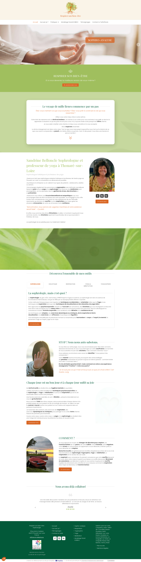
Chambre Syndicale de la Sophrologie (92, 560)
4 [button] (138, 63)
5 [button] (139, 63)
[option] (70, 45)
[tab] (35, 285)
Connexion (111, 560)
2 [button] (135, 63)
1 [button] (134, 63)
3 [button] (105, 260)
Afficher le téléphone (37, 537)
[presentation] (35, 285)
